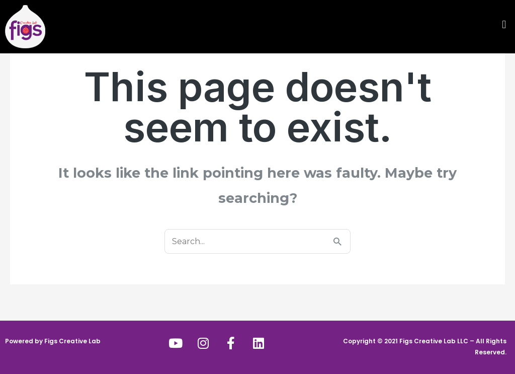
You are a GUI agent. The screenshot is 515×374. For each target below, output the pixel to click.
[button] (386, 24)
